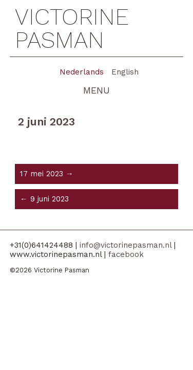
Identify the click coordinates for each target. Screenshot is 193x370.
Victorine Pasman (72, 28)
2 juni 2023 (46, 121)
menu (96, 90)
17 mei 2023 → (46, 173)
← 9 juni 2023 (44, 198)
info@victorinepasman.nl (125, 245)
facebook (126, 254)
